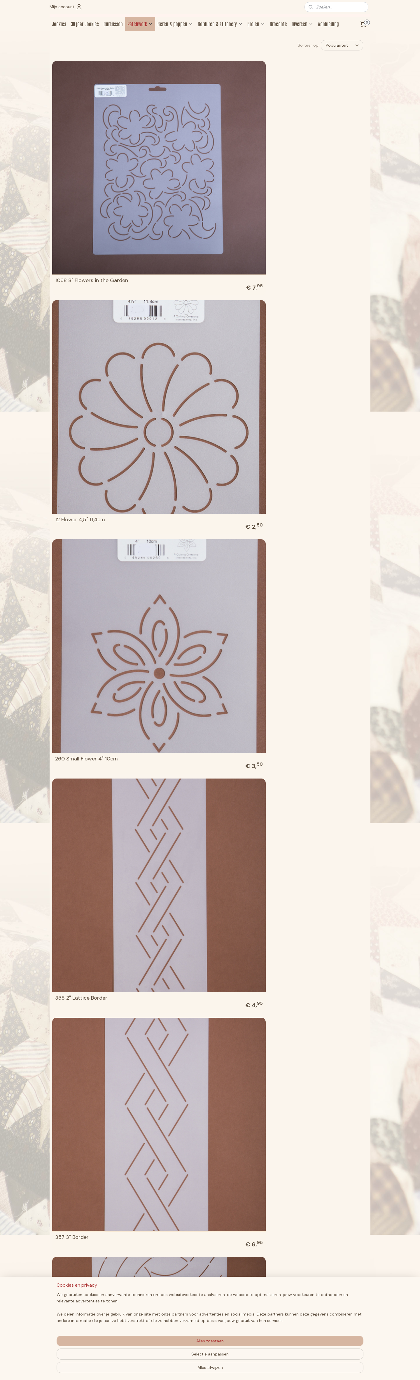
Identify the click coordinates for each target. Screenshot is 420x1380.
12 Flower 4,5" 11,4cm (160, 141)
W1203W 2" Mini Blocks (243, 1046)
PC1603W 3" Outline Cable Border (87, 842)
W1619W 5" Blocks (76, 1247)
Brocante (278, 23)
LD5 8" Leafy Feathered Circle (83, 742)
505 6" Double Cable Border (169, 241)
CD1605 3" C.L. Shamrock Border (165, 541)
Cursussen (113, 23)
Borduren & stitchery (220, 23)
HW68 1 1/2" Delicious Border (330, 644)
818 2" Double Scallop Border (81, 339)
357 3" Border (72, 241)
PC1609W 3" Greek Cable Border (165, 842)
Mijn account (66, 7)
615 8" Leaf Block (236, 241)
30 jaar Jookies (85, 23)
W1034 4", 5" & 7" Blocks (325, 946)
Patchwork (140, 23)
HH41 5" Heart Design (161, 644)
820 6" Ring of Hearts (161, 342)
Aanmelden (324, 1315)
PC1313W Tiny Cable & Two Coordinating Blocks (328, 742)
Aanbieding (328, 23)
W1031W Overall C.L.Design (248, 946)
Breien (256, 23)
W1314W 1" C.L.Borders (322, 1046)
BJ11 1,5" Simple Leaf (159, 442)
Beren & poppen (175, 23)
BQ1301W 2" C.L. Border (323, 442)
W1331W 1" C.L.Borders (162, 1147)
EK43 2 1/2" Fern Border (324, 543)
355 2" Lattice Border (322, 141)
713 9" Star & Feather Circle (329, 241)
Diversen (302, 23)
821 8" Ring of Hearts (241, 342)
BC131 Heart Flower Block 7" (329, 342)
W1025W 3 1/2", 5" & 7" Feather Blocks (82, 943)
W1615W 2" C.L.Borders (323, 1147)
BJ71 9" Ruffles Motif (240, 442)
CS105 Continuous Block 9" (248, 543)
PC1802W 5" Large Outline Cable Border (247, 842)
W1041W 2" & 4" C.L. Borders (169, 1046)
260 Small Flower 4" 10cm (247, 141)
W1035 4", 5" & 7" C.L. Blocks (89, 1046)
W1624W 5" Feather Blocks (167, 1247)
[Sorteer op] (342, 45)
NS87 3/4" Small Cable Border (162, 742)
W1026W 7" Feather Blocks (167, 946)
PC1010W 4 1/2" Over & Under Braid (243, 742)
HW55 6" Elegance (238, 644)
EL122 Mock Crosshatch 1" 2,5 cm (86, 641)
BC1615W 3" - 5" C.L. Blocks (87, 442)
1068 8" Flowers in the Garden (81, 138)
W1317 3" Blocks (74, 1147)
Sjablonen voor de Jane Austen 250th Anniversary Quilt (327, 840)
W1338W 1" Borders (239, 1147)
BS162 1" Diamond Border (85, 543)
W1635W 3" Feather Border (248, 1247)
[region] (171, 1357)
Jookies (59, 23)
